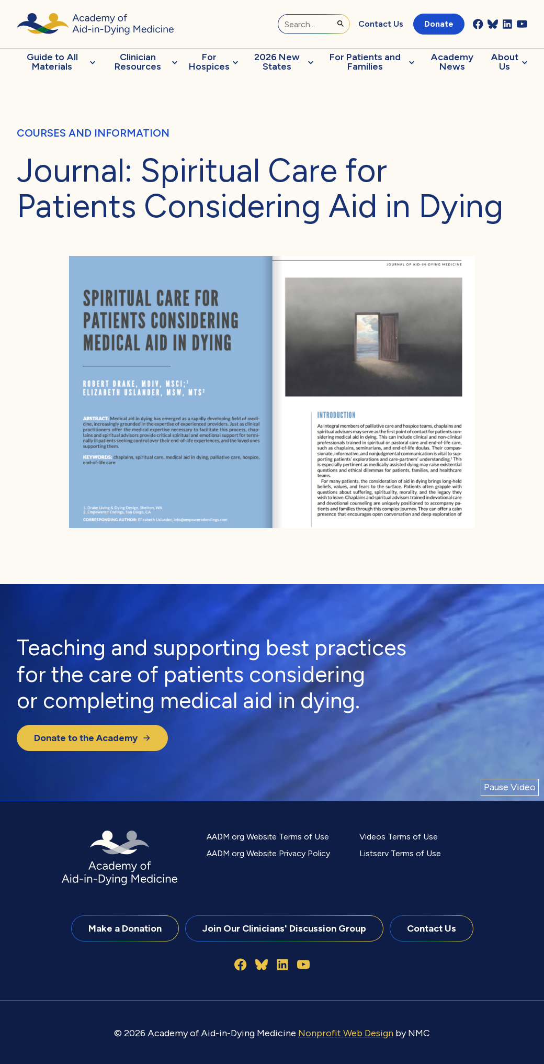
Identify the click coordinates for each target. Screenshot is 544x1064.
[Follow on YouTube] (522, 24)
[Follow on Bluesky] (493, 24)
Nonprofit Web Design (345, 1032)
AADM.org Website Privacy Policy (268, 853)
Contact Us (380, 24)
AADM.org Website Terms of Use (268, 837)
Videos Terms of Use (398, 837)
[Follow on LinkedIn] (507, 24)
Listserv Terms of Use (400, 853)
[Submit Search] (340, 23)
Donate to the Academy (92, 737)
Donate (439, 24)
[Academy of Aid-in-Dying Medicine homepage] (95, 24)
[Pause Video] (510, 787)
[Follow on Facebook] (478, 24)
